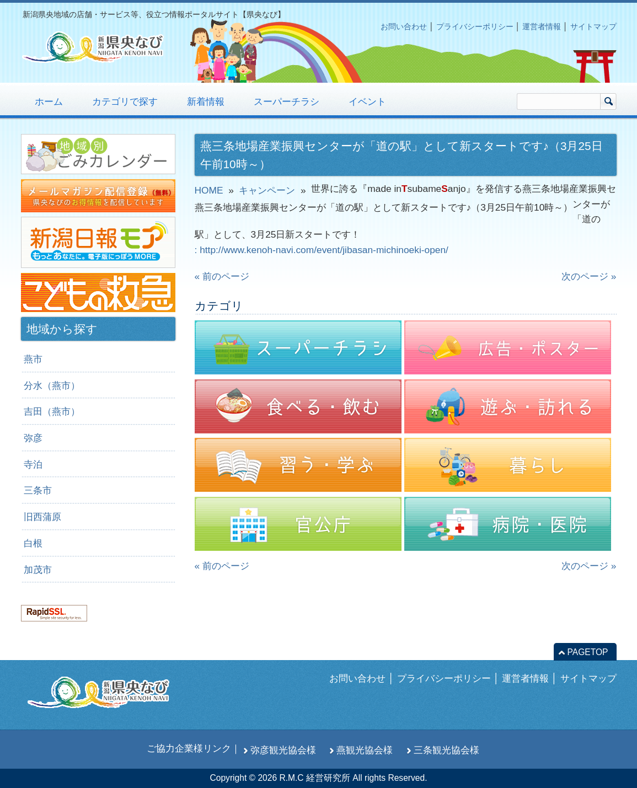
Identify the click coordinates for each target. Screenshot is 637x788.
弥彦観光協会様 (283, 749)
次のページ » (588, 276)
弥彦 (33, 437)
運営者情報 (541, 26)
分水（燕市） (52, 385)
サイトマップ (593, 26)
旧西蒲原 (42, 516)
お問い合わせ (404, 26)
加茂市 (38, 569)
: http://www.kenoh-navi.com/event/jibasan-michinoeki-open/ (321, 249)
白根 (33, 543)
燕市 (33, 358)
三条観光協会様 (446, 749)
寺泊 (33, 464)
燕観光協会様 (364, 749)
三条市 (38, 490)
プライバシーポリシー (474, 26)
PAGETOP (588, 652)
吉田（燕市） (52, 411)
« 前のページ (222, 276)
